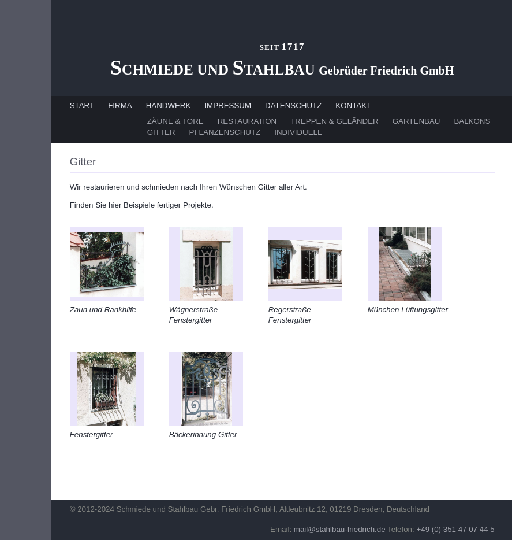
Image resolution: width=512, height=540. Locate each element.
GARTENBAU (416, 121)
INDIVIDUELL (298, 132)
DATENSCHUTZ (293, 105)
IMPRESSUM (227, 105)
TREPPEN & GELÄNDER (334, 121)
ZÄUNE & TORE (175, 121)
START (82, 105)
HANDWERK (168, 105)
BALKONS (472, 121)
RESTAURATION (247, 121)
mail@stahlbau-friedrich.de (340, 529)
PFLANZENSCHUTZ (225, 132)
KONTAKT (353, 105)
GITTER (161, 132)
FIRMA (120, 105)
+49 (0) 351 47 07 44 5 (455, 529)
